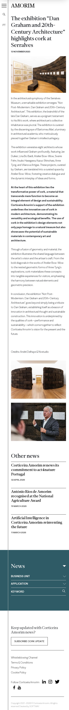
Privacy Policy (18, 667)
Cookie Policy (18, 672)
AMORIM (23, 5)
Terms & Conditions (22, 662)
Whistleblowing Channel (24, 657)
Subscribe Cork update (29, 641)
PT (3, 25)
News (18, 566)
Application (38, 583)
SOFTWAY (34, 706)
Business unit (38, 576)
